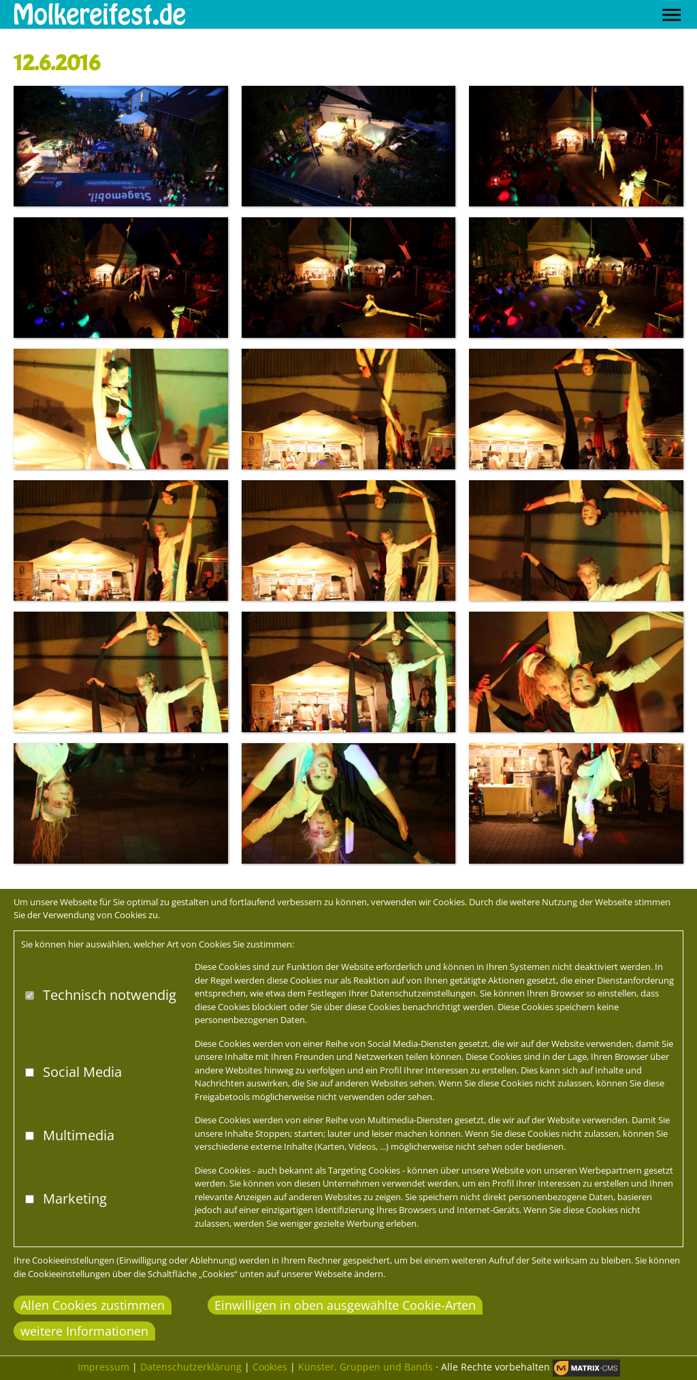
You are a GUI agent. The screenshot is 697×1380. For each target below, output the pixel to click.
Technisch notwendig (109, 995)
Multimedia (78, 1135)
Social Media (82, 1072)
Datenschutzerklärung (191, 1366)
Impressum (103, 1366)
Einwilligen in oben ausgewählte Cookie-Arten (345, 1305)
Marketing (75, 1198)
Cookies (270, 1366)
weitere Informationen (84, 1331)
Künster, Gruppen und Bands (365, 1366)
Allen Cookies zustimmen (92, 1305)
